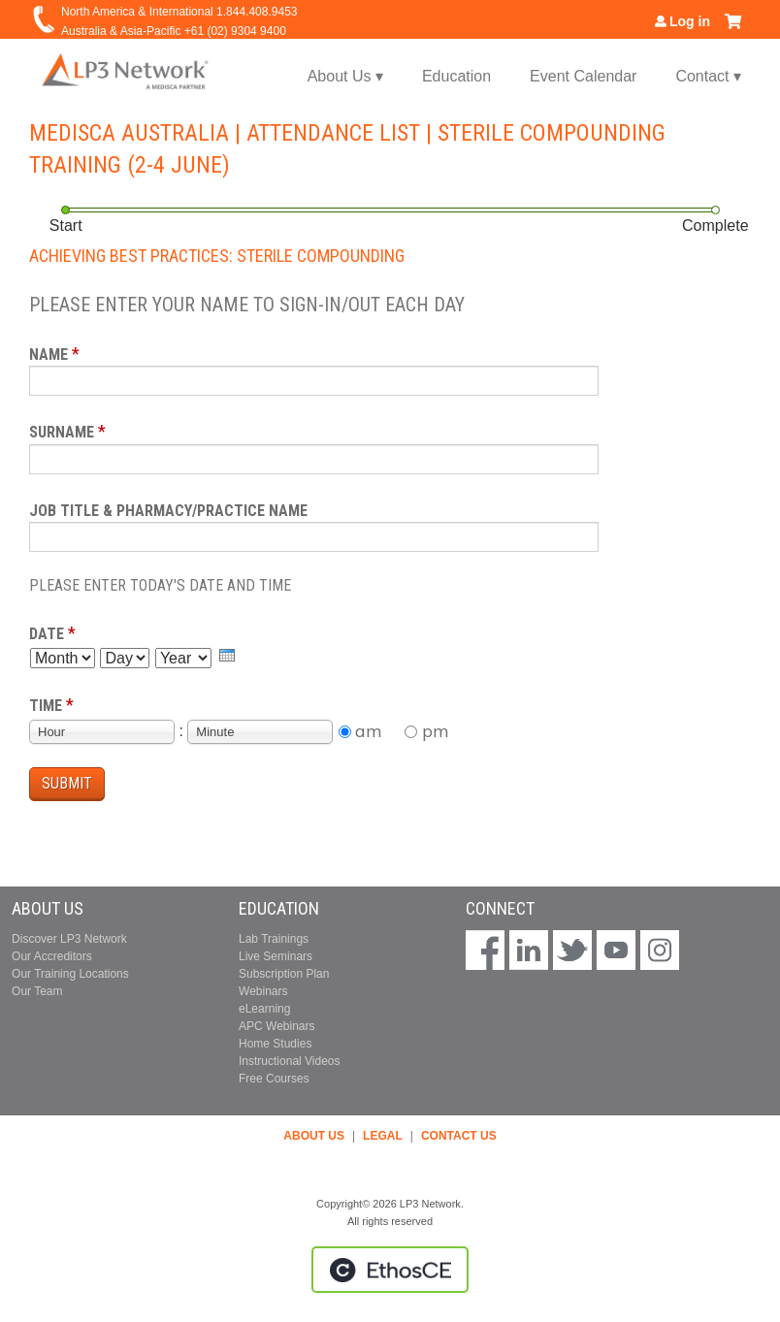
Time (45, 705)
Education (456, 76)
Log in (689, 21)
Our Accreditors (52, 956)
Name (48, 354)
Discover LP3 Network (69, 939)
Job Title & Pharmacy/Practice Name (168, 510)
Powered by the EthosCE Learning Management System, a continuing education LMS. (390, 1269)
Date (46, 634)
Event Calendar (583, 76)
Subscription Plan (284, 974)
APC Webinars (276, 1026)
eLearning (264, 1009)
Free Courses (274, 1078)
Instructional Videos (290, 1061)
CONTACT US (459, 1136)
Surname (61, 432)
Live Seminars (275, 956)
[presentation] (227, 655)
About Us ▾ (345, 76)
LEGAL (383, 1136)
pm (435, 731)
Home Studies (275, 1043)
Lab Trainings (274, 939)
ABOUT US (313, 1136)
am (368, 731)
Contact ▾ (708, 76)
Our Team (37, 991)
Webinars (263, 991)
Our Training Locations (70, 974)
